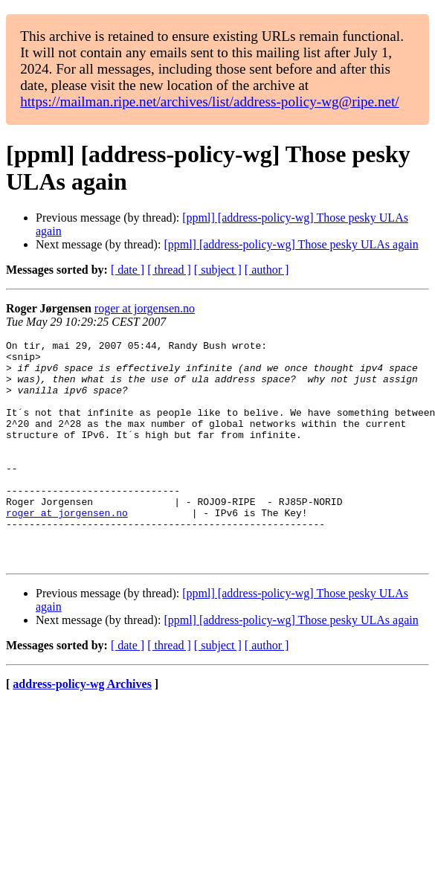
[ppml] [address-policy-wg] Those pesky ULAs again (291, 244)
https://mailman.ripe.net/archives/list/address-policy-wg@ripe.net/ (209, 101)
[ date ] (127, 269)
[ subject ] (218, 269)
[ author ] (267, 269)
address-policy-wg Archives (82, 728)
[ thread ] (169, 269)
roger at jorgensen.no (144, 308)
